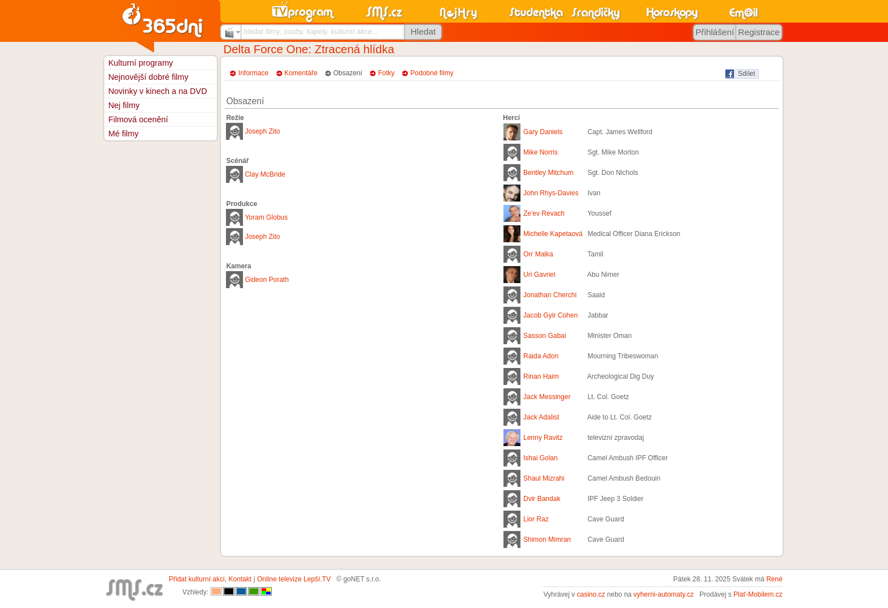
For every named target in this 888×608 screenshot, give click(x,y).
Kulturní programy (140, 62)
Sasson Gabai (544, 336)
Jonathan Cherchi (550, 295)
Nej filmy (123, 105)
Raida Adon (540, 356)
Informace (253, 73)
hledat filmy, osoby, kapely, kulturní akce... (311, 31)
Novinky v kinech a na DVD (157, 91)
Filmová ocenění (138, 119)
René (774, 579)
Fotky (386, 73)
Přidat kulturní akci (197, 579)
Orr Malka (538, 254)
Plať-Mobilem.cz (758, 594)
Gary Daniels (542, 132)
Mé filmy (123, 133)
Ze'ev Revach (544, 213)
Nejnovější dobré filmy (148, 77)
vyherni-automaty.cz (664, 594)
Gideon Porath (266, 280)
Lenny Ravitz (542, 438)
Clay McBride (265, 174)
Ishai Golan (540, 458)
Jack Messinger (546, 397)
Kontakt (239, 579)
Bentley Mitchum (548, 173)
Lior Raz (536, 519)
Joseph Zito (262, 131)
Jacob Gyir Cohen (550, 315)
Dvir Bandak (541, 499)
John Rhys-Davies (550, 193)
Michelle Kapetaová (553, 234)
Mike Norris (540, 152)
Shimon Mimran (547, 539)
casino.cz (591, 594)
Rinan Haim (541, 376)
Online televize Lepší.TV (294, 579)
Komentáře (301, 73)
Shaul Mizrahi (544, 478)
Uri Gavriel (539, 275)
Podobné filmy (432, 73)
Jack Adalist (541, 417)
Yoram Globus (266, 217)
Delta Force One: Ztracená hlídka (309, 49)
